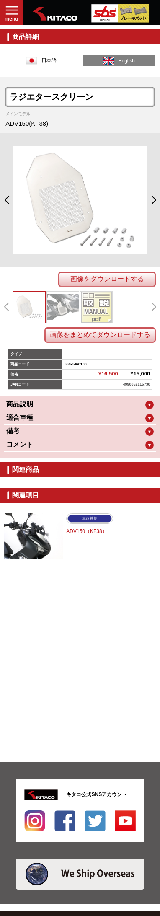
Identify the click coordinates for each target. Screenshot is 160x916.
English (118, 61)
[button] (6, 200)
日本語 (41, 61)
